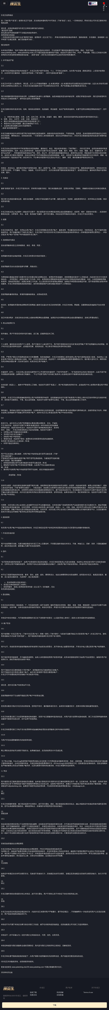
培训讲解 (60, 992)
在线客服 (60, 995)
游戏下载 (33, 992)
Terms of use (88, 992)
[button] (4, 3)
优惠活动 (33, 995)
